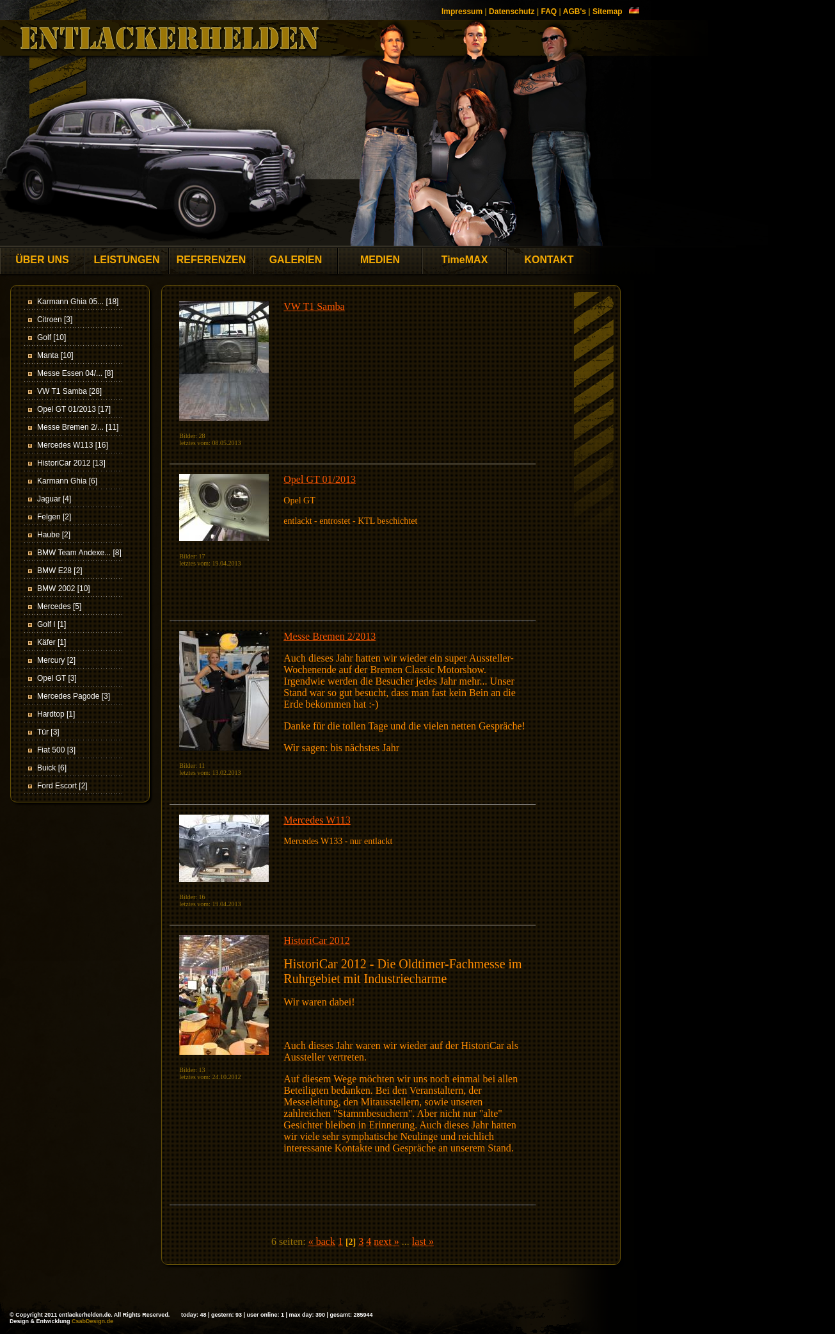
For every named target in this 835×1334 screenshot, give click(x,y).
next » (386, 1241)
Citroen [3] (54, 319)
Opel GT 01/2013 (319, 479)
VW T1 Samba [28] (69, 391)
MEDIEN (380, 259)
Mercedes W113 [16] (72, 445)
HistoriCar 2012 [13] (71, 463)
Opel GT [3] (57, 678)
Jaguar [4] (54, 498)
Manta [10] (55, 355)
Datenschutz (511, 11)
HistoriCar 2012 (316, 940)
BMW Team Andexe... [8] (79, 552)
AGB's (574, 11)
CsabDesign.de (92, 1321)
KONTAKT (548, 259)
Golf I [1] (51, 624)
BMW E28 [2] (60, 570)
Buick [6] (52, 767)
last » (423, 1241)
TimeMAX (464, 259)
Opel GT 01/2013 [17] (74, 409)
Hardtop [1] (56, 714)
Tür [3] (48, 732)
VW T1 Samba (313, 306)
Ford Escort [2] (62, 785)
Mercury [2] (56, 660)
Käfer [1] (51, 642)
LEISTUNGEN (126, 259)
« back (321, 1241)
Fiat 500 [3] (56, 749)
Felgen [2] (54, 516)
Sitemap (607, 11)
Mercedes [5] (59, 606)
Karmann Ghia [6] (67, 480)
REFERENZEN (211, 259)
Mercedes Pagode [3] (73, 696)
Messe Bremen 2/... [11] (77, 427)
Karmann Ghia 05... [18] (77, 301)
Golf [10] (51, 337)
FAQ (549, 11)
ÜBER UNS (42, 259)
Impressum (461, 11)
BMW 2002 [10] (63, 588)
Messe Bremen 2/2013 (329, 636)
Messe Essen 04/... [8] (75, 373)
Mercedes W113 (316, 820)
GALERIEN (295, 259)
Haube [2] (53, 534)
